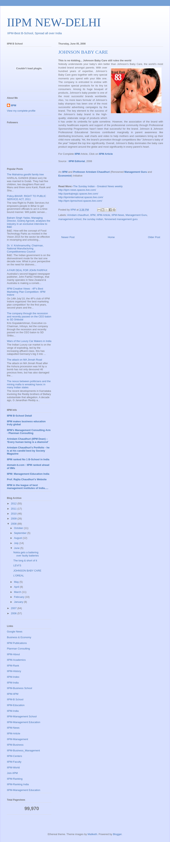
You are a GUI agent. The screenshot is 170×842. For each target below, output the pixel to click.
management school (69, 219)
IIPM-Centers (14, 756)
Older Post (154, 237)
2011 (14, 508)
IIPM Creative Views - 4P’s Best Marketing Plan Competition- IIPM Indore (26, 291)
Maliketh (92, 834)
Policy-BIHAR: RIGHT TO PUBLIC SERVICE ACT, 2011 (26, 198)
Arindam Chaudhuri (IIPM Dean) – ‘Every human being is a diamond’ (27, 440)
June (17, 548)
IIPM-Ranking (15, 778)
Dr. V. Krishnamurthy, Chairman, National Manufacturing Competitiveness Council (25, 248)
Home (111, 237)
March (18, 591)
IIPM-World (13, 767)
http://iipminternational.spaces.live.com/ (80, 197)
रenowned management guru (121, 219)
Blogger (117, 834)
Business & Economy (19, 637)
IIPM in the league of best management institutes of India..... (27, 487)
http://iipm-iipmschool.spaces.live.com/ (80, 200)
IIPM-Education (16, 705)
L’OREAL (18, 575)
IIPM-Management (17, 739)
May (17, 581)
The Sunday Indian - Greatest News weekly (98, 186)
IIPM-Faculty (14, 761)
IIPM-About (13, 654)
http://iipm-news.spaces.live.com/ (77, 189)
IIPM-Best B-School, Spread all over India (34, 33)
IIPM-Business (15, 744)
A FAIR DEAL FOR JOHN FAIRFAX (27, 270)
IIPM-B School (15, 699)
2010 (14, 513)
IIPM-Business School (19, 688)
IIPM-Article (103, 215)
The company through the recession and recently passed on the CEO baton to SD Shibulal (29, 316)
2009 (14, 518)
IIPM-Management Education (23, 722)
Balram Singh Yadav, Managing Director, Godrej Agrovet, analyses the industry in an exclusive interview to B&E (28, 222)
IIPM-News (118, 215)
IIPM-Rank (13, 665)
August (18, 537)
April (17, 586)
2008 (14, 523)
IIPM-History (14, 671)
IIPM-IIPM (12, 693)
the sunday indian (93, 219)
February (19, 596)
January (19, 601)
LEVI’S (17, 565)
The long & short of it (25, 560)
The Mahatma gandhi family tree (25, 174)
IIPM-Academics (16, 659)
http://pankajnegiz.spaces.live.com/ (78, 193)
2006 (14, 613)
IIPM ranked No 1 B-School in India (28, 459)
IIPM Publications (17, 643)
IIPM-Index (13, 676)
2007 (14, 608)
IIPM (92, 215)
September (20, 533)
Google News (14, 631)
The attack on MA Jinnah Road (24, 359)
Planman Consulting (18, 648)
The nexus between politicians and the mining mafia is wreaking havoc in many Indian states (29, 384)
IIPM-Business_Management (23, 750)
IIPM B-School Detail (19, 415)
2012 (14, 503)
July (16, 543)
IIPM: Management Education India (28, 473)
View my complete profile (21, 110)
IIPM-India (13, 682)
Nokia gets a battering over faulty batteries (26, 554)
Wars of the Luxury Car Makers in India (29, 341)
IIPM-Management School (22, 716)
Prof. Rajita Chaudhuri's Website (27, 479)
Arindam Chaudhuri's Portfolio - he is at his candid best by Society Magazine (28, 450)
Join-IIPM (12, 773)
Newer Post (68, 237)
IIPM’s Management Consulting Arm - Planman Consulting (29, 432)
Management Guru (136, 215)
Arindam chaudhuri (78, 215)
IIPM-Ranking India (18, 784)
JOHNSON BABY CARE (27, 570)
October (19, 528)
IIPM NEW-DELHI (54, 22)
